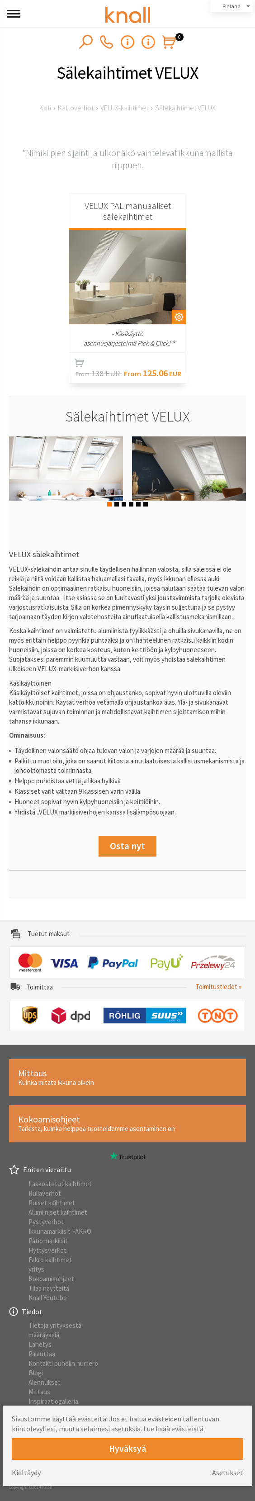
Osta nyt (127, 846)
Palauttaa (41, 1353)
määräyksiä (43, 1335)
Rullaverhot (44, 1193)
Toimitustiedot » (218, 986)
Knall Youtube (47, 1297)
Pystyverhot (46, 1221)
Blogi (35, 1372)
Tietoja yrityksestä (54, 1325)
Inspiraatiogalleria (53, 1401)
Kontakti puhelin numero (63, 1363)
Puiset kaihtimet (51, 1202)
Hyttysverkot (47, 1250)
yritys (36, 1269)
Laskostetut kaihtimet (60, 1183)
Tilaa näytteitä (48, 1288)
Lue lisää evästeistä (173, 1428)
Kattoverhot (76, 107)
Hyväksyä (127, 1448)
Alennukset (44, 1382)
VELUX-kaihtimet (124, 107)
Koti (45, 107)
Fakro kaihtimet (50, 1259)
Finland (231, 6)
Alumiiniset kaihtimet (57, 1212)
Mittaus (39, 1391)
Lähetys (40, 1344)
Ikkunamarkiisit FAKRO (59, 1231)
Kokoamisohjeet (51, 1278)
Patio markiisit (48, 1240)
